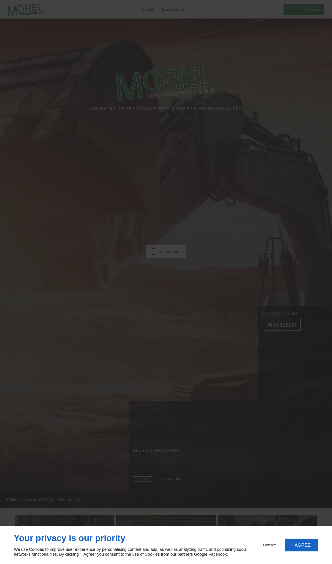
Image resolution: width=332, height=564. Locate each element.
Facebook (217, 554)
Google (200, 554)
